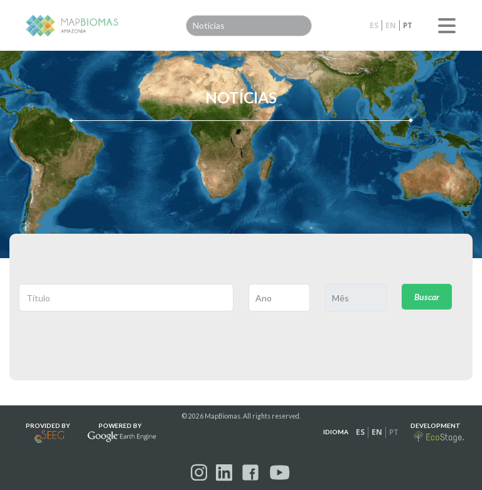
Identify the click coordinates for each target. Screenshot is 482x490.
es (374, 25)
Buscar (426, 296)
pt (407, 25)
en (390, 25)
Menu (446, 25)
